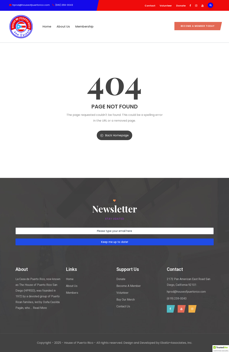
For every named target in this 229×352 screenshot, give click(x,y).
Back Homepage (114, 135)
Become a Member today (198, 26)
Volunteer (166, 5)
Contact (150, 5)
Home (47, 26)
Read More (40, 308)
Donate (181, 5)
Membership (84, 26)
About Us (63, 26)
